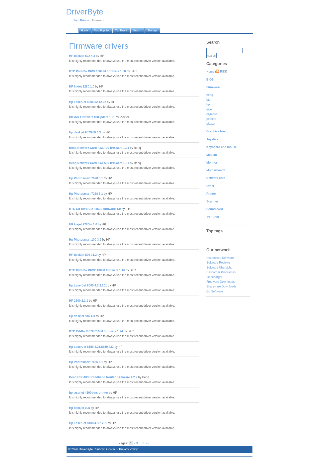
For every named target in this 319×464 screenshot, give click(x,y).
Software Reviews (218, 262)
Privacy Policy (128, 449)
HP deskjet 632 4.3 (82, 56)
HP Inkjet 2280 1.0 (81, 86)
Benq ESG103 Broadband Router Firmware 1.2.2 (103, 377)
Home (210, 71)
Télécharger (214, 277)
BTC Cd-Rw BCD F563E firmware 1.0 (95, 209)
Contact (111, 449)
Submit (99, 449)
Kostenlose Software (220, 258)
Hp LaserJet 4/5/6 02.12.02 (87, 102)
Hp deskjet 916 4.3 (82, 316)
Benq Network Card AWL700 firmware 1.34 (99, 148)
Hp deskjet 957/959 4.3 (85, 132)
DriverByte (86, 449)
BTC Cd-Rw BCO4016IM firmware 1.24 (96, 331)
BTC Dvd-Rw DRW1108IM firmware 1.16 (97, 270)
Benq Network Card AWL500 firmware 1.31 (99, 163)
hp (208, 104)
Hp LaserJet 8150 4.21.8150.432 (91, 347)
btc (208, 99)
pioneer (211, 119)
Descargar (213, 272)
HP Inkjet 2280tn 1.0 (83, 224)
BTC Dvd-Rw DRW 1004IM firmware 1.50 (97, 71)
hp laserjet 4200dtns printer (88, 392)
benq (209, 95)
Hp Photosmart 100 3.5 (85, 239)
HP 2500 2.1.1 (78, 300)
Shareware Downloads (221, 286)
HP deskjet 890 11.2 (83, 255)
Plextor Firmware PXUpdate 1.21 (92, 117)
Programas (228, 272)
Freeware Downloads (220, 281)
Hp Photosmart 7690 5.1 (86, 178)
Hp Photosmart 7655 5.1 (86, 362)
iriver (209, 109)
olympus (212, 114)
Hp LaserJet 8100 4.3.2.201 (88, 423)
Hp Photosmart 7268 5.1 (86, 193)
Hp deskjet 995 (79, 408)
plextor (210, 123)
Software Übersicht (219, 267)
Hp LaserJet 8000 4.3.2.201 (88, 285)
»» (147, 443)
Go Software (214, 291)
